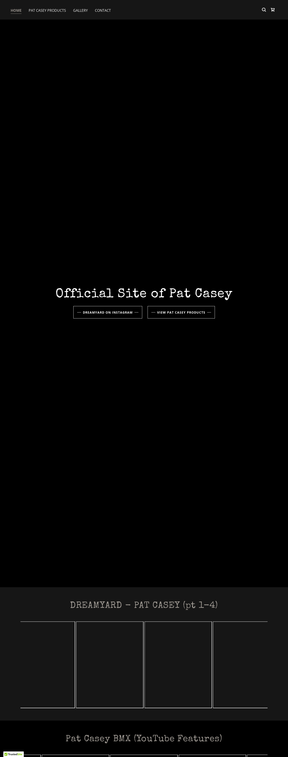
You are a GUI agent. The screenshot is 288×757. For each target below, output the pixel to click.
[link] (272, 9)
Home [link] (16, 10)
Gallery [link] (80, 10)
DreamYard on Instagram (108, 312)
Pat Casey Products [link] (47, 10)
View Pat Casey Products (181, 312)
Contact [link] (103, 10)
